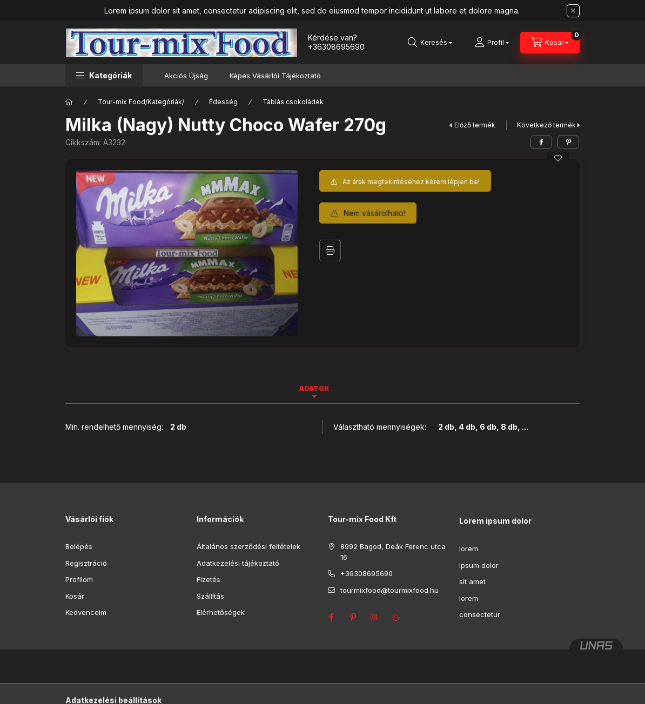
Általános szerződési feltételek (248, 546)
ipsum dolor (479, 565)
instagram (374, 617)
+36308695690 (336, 46)
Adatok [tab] (314, 388)
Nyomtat (330, 250)
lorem (468, 548)
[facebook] (541, 142)
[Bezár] (573, 10)
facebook (331, 617)
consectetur (479, 614)
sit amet (472, 581)
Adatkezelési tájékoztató (238, 563)
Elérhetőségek (221, 612)
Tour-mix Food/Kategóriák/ (141, 102)
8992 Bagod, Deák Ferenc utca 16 (393, 551)
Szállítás (210, 596)
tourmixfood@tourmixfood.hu (389, 590)
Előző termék (474, 125)
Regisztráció (86, 563)
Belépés (78, 546)
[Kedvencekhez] (558, 158)
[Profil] (491, 42)
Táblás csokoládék (293, 102)
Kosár (74, 596)
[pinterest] (568, 142)
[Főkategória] (69, 102)
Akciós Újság (186, 75)
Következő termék (546, 125)
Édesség (223, 102)
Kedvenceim (85, 612)
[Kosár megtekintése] (550, 42)
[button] (104, 75)
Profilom (79, 579)
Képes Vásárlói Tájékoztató (275, 75)
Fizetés (208, 579)
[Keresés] (430, 42)
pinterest (353, 617)
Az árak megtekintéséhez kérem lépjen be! (411, 182)
